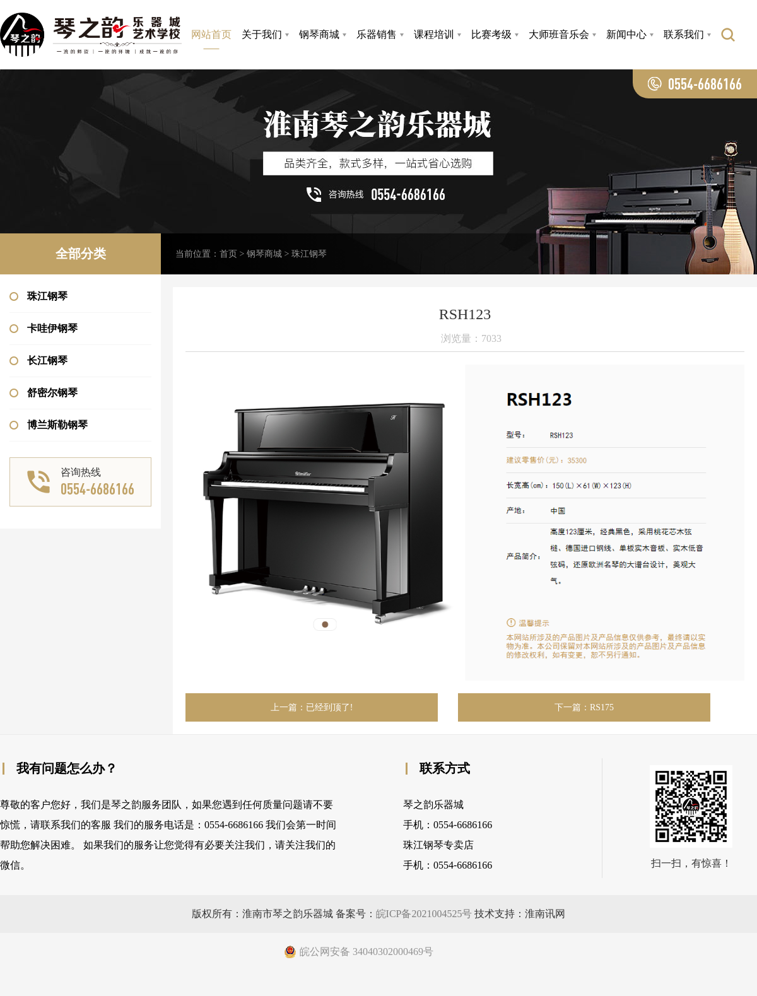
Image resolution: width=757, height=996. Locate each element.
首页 (228, 254)
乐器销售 (376, 34)
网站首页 (211, 34)
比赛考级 (491, 34)
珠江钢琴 (38, 296)
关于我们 (262, 34)
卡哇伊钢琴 (43, 328)
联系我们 (684, 34)
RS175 (602, 707)
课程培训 (434, 34)
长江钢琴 (38, 360)
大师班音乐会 (559, 34)
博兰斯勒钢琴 (48, 424)
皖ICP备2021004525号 (424, 913)
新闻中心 (626, 34)
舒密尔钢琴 (43, 392)
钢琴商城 (319, 34)
